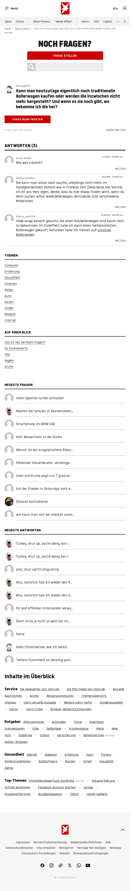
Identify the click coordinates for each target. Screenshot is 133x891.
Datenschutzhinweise (19, 848)
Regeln (9, 360)
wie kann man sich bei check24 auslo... (45, 514)
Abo (115, 8)
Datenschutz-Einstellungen (39, 853)
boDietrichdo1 (25, 178)
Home (8, 28)
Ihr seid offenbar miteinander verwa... (44, 608)
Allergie (32, 754)
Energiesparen (15, 728)
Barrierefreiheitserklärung (50, 842)
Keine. (20, 634)
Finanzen (11, 283)
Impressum (23, 842)
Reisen (9, 290)
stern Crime (34, 709)
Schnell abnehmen (17, 787)
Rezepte (10, 314)
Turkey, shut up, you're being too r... (42, 543)
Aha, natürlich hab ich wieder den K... (44, 582)
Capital (107, 21)
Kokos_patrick (25, 216)
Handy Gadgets (97, 794)
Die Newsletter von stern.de (40, 689)
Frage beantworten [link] (27, 119)
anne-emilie (23, 158)
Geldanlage (54, 728)
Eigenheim (96, 722)
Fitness (106, 754)
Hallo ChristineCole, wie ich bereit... (42, 647)
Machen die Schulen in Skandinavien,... (45, 411)
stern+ (85, 21)
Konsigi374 (23, 86)
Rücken (70, 761)
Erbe (35, 728)
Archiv (9, 366)
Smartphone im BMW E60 (35, 424)
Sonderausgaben (111, 702)
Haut (89, 754)
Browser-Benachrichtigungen (71, 709)
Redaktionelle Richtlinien (86, 842)
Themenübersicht (93, 696)
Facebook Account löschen (57, 787)
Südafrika (25, 735)
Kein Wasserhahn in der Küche (39, 437)
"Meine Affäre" (63, 21)
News (8, 21)
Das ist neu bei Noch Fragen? (25, 342)
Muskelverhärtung (17, 794)
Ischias (88, 787)
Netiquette (66, 848)
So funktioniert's (16, 348)
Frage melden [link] (116, 130)
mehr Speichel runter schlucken (40, 398)
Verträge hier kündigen (91, 848)
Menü (11, 8)
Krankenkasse (78, 728)
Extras (20, 21)
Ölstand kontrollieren (32, 501)
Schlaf (87, 761)
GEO (96, 21)
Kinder (9, 308)
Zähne (9, 768)
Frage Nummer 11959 (18, 130)
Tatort (74, 794)
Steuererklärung (103, 781)
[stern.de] (65, 8)
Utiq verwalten (46, 848)
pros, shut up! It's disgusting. (37, 569)
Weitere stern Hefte (78, 702)
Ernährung (12, 271)
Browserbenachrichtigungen (91, 853)
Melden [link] (120, 169)
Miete (100, 728)
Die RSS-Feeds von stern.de (86, 689)
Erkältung (71, 754)
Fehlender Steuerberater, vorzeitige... (43, 463)
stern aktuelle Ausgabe (40, 702)
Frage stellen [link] (65, 55)
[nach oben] (123, 830)
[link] (125, 8)
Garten (9, 302)
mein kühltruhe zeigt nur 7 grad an (43, 475)
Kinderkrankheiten (18, 761)
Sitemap (10, 702)
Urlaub (44, 735)
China (78, 722)
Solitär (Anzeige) (16, 742)
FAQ (7, 354)
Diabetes (51, 754)
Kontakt (65, 853)
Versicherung (66, 735)
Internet (10, 320)
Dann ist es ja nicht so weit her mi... (43, 621)
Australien (59, 722)
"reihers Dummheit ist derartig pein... (44, 660)
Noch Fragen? (22, 28)
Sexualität (106, 761)
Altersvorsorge (33, 722)
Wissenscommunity (60, 696)
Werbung (115, 848)
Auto (8, 296)
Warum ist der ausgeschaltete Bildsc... (44, 450)
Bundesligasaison (50, 794)
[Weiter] (125, 21)
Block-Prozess (41, 21)
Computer (11, 265)
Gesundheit (12, 277)
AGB (108, 842)
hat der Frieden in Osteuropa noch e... (44, 488)
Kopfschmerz (47, 761)
